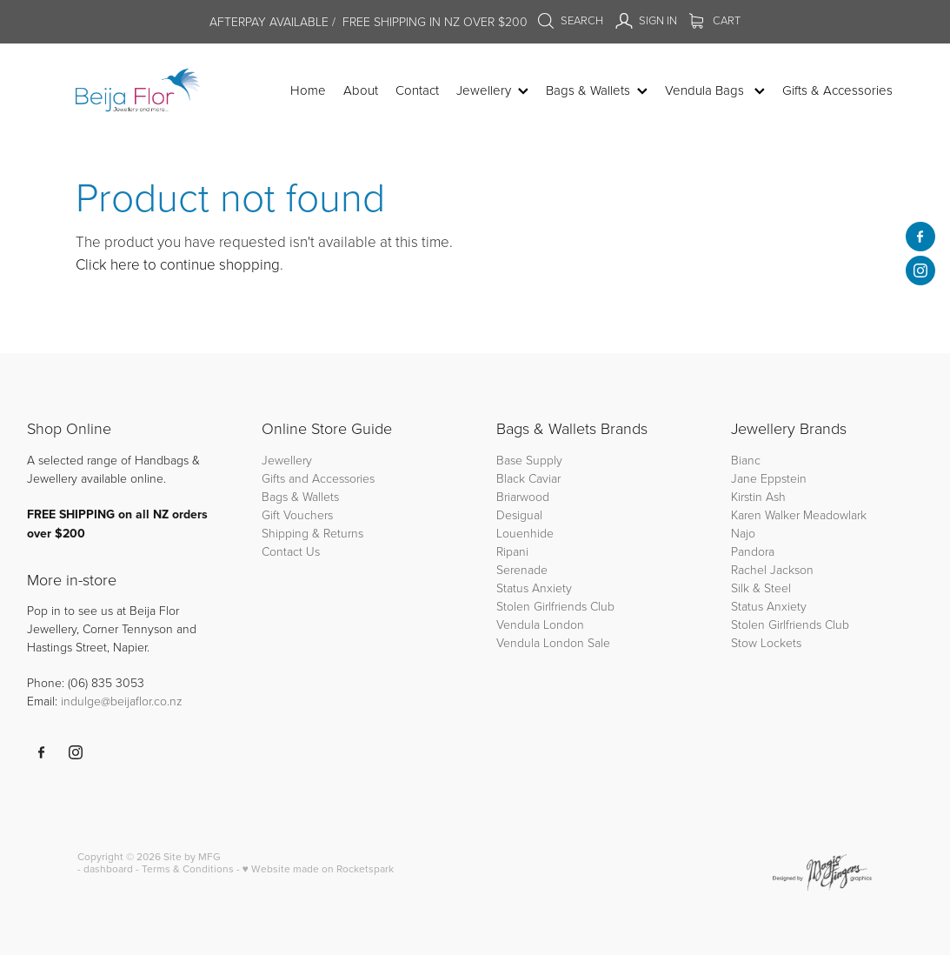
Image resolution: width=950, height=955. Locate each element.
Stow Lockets (766, 642)
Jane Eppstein (770, 478)
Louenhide (525, 532)
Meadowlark (835, 514)
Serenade (522, 569)
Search (570, 20)
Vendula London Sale (553, 642)
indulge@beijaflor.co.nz (122, 700)
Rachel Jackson (772, 569)
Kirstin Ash (758, 496)
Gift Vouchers (297, 514)
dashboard (108, 868)
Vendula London (540, 624)
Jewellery (287, 459)
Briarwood (522, 496)
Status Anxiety (534, 587)
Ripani (512, 551)
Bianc (747, 459)
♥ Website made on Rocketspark (318, 868)
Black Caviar (528, 478)
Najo (743, 532)
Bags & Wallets (300, 496)
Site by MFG (192, 856)
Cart (715, 20)
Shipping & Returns (312, 532)
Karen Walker (765, 514)
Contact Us (291, 551)
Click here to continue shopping (178, 264)
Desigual (519, 514)
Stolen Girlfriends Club (555, 606)
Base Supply (529, 459)
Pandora (752, 551)
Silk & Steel (761, 587)
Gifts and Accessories (318, 478)
